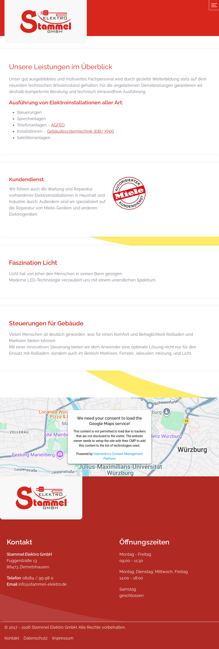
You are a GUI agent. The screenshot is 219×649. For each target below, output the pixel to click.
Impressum (63, 638)
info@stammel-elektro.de (42, 584)
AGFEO (58, 125)
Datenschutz (36, 638)
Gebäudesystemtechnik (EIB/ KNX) (80, 131)
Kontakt (11, 638)
